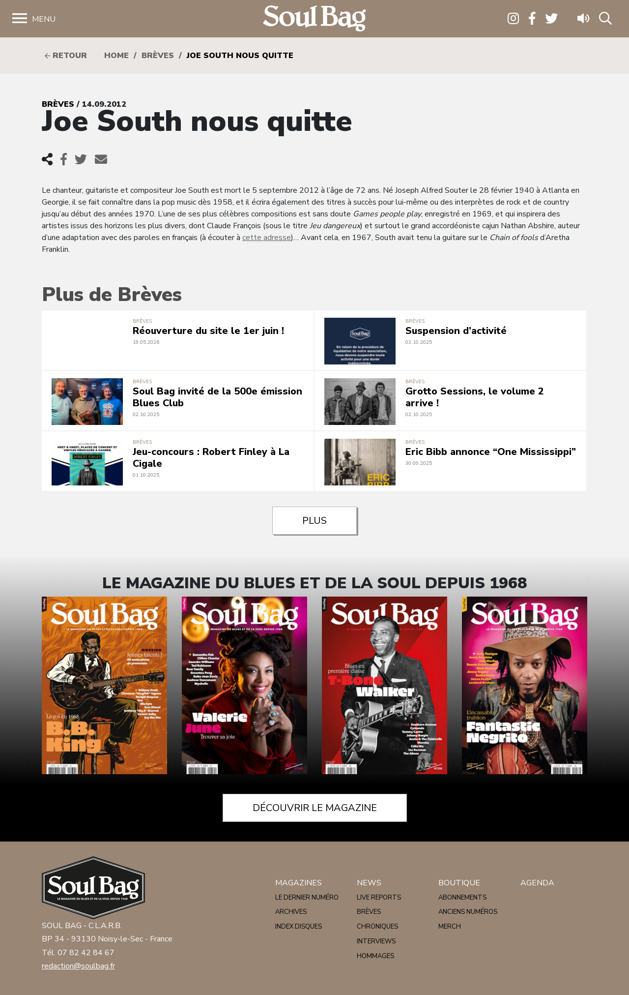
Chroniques (377, 926)
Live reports (379, 897)
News (369, 882)
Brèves (158, 55)
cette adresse (266, 237)
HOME (116, 55)
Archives (291, 911)
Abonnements (462, 897)
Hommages (375, 956)
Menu (44, 19)
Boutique (459, 882)
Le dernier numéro (307, 897)
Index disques (298, 926)
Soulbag (314, 18)
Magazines (298, 882)
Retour (66, 55)
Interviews (376, 941)
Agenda (537, 882)
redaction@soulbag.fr (78, 966)
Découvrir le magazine (315, 807)
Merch (449, 926)
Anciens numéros (467, 911)
